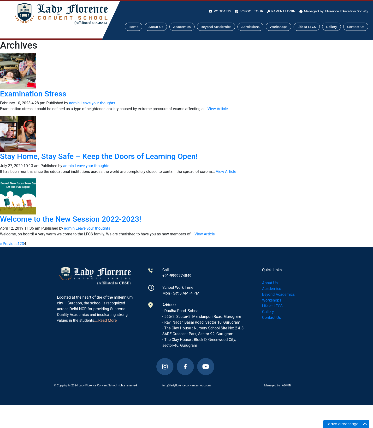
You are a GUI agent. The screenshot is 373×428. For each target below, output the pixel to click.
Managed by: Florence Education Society (333, 11)
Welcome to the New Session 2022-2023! (70, 219)
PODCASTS (220, 11)
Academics (182, 27)
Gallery (331, 27)
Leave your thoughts (98, 103)
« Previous (9, 243)
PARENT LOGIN (281, 11)
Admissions (250, 27)
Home (133, 27)
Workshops (278, 27)
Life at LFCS (306, 27)
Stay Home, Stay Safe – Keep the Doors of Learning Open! (99, 156)
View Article (217, 109)
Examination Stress (33, 93)
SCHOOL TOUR (249, 11)
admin (74, 103)
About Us (155, 27)
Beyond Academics (216, 27)
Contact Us (355, 27)
